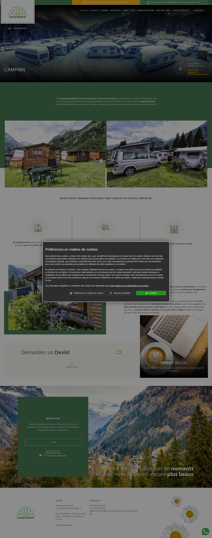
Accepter (151, 293)
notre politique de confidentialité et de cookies (129, 286)
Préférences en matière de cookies (86, 293)
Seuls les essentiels (120, 293)
